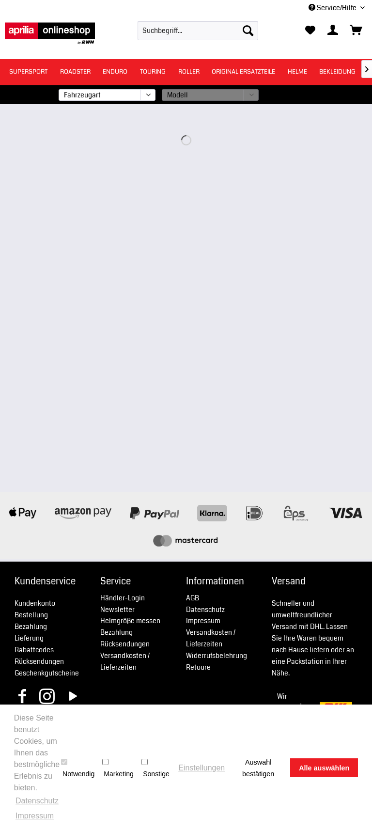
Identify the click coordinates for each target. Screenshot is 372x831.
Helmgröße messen (130, 621)
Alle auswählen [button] (324, 768)
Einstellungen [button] (201, 768)
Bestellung (31, 615)
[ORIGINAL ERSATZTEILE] (243, 72)
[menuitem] (198, 30)
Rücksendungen (39, 661)
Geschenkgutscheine (47, 673)
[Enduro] (115, 72)
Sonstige (155, 768)
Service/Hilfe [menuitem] (333, 8)
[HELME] (297, 72)
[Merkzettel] (310, 30)
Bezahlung (31, 626)
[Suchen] (248, 30)
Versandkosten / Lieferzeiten (125, 661)
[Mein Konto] (333, 30)
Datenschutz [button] (37, 801)
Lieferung (29, 638)
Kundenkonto (35, 603)
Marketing (117, 768)
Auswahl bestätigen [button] (258, 768)
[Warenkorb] (356, 30)
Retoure (198, 667)
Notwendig (77, 768)
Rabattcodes (34, 650)
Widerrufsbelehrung (216, 655)
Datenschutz (205, 609)
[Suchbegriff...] (198, 30)
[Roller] (188, 72)
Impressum (203, 621)
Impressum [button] (35, 816)
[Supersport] (28, 72)
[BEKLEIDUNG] (337, 72)
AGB (192, 598)
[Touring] (152, 72)
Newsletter (117, 609)
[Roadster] (75, 72)
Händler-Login (122, 598)
